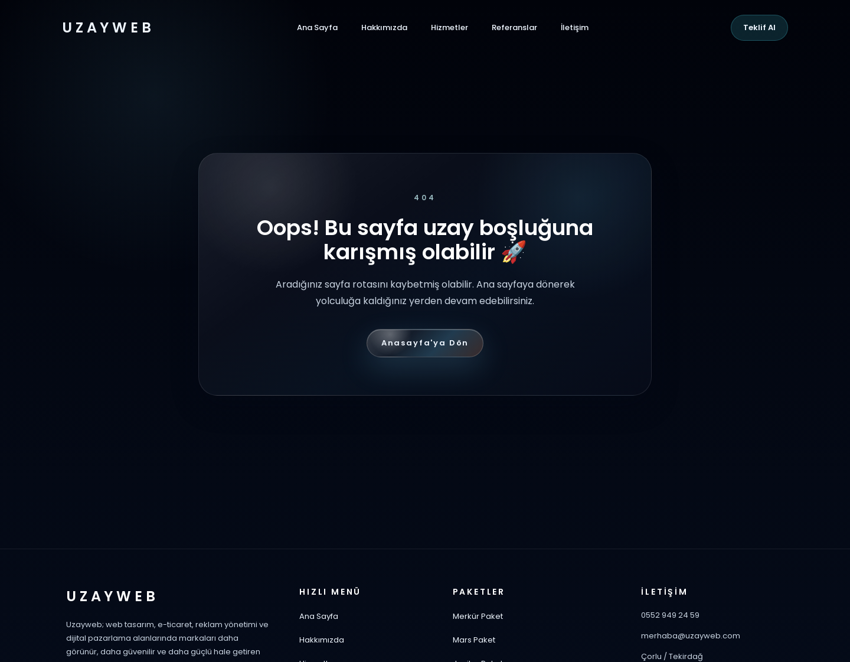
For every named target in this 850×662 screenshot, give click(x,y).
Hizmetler (449, 27)
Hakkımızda (384, 27)
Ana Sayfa (317, 27)
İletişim (575, 27)
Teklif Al (759, 27)
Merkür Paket (478, 616)
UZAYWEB (108, 27)
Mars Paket (474, 639)
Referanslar (514, 27)
